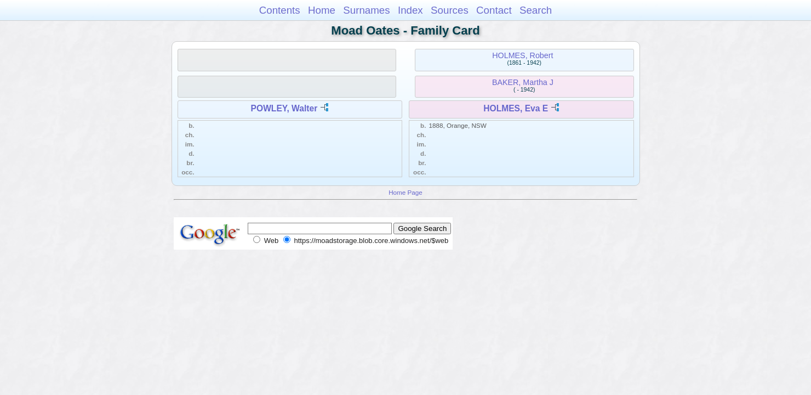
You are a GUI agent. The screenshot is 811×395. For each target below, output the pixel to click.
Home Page (405, 192)
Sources (450, 10)
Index (410, 10)
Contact (494, 10)
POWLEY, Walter (284, 108)
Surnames (366, 10)
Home (321, 10)
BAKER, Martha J (522, 82)
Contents (279, 10)
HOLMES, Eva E (515, 108)
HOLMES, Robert (522, 55)
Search (535, 10)
